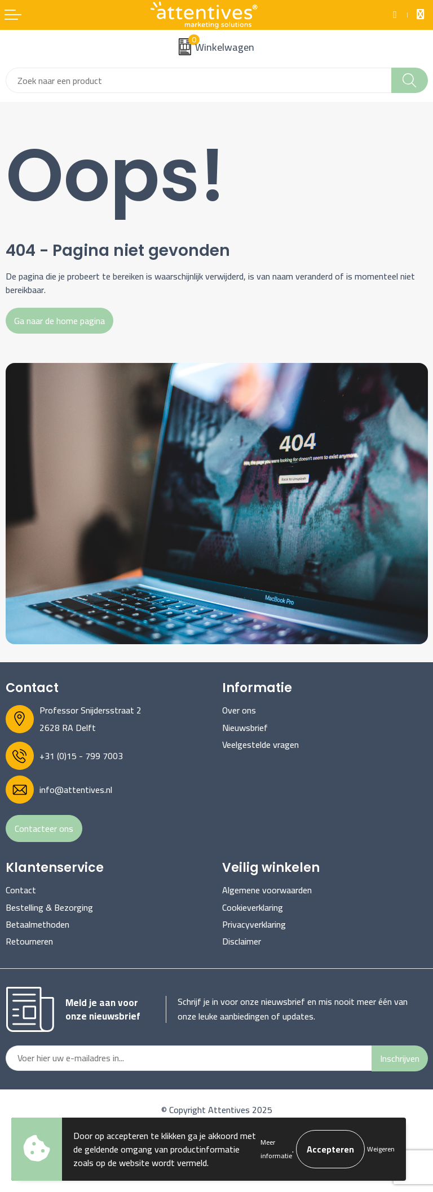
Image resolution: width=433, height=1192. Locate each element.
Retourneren (29, 941)
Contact (21, 889)
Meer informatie (276, 1149)
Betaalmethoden (37, 924)
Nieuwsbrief (245, 727)
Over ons (239, 710)
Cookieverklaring (252, 907)
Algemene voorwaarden (267, 889)
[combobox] (199, 80)
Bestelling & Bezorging (49, 907)
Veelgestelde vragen (260, 744)
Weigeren (381, 1148)
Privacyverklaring (254, 924)
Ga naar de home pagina (59, 320)
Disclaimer (241, 941)
